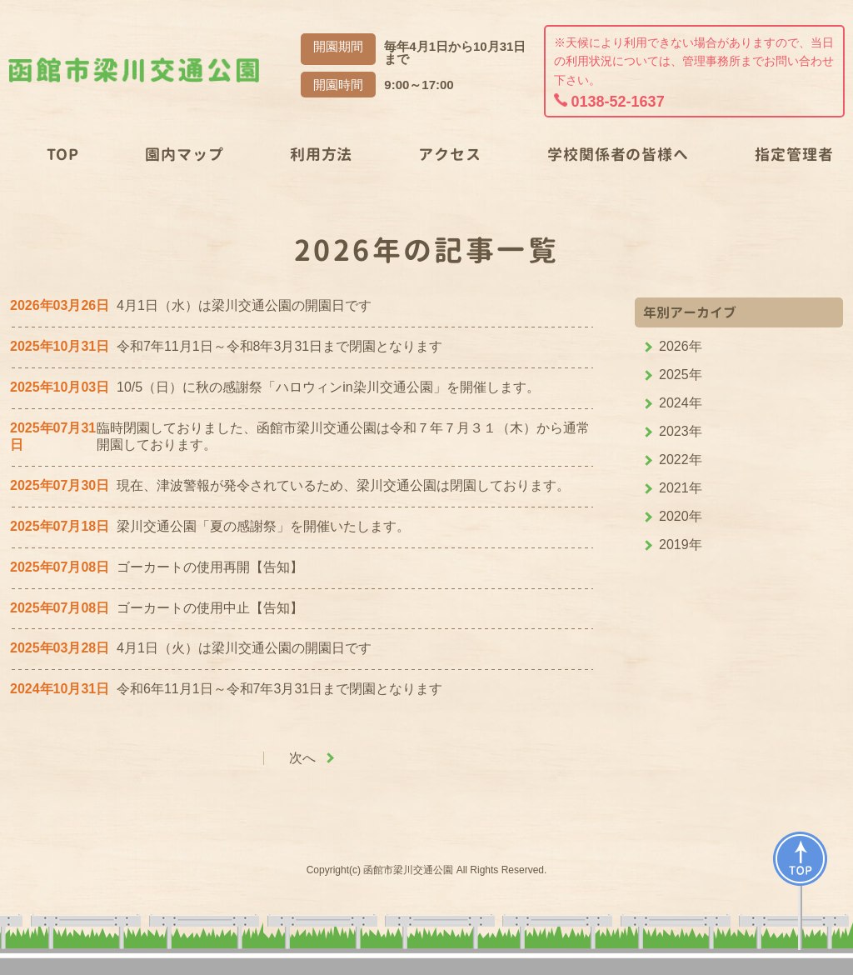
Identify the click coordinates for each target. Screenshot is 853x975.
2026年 (680, 346)
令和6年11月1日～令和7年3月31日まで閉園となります (279, 689)
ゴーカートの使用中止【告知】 (210, 608)
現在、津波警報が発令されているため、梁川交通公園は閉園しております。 (343, 485)
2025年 (680, 375)
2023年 (680, 431)
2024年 (680, 403)
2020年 (680, 516)
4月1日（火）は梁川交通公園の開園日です (244, 648)
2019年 (680, 545)
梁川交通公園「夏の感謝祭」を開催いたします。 (263, 526)
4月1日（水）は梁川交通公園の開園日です (244, 305)
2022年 (680, 459)
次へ (302, 758)
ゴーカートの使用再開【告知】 (210, 567)
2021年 (680, 488)
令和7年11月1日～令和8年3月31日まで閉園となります (279, 346)
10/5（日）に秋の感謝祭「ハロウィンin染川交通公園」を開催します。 (328, 387)
